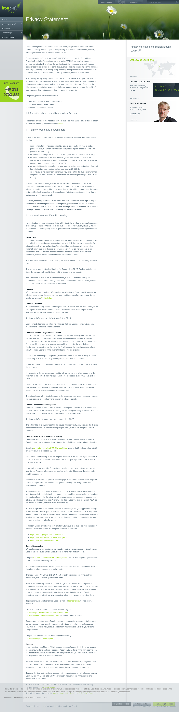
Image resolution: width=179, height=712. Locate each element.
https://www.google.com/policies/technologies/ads (49, 537)
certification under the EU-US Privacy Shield (50, 448)
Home (4, 19)
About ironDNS (9, 24)
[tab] (11, 24)
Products (6, 28)
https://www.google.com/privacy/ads (40, 638)
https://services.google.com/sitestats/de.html (47, 535)
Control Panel (8, 37)
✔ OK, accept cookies (164, 704)
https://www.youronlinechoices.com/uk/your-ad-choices (47, 612)
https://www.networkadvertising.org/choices (42, 615)
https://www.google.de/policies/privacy (44, 540)
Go (177, 2)
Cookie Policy (46, 298)
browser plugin (74, 601)
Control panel (106, 2)
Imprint (61, 124)
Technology (7, 33)
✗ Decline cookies (121, 704)
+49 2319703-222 (11, 92)
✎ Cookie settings (142, 704)
